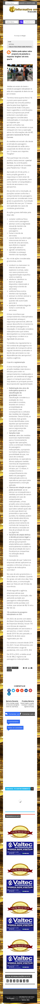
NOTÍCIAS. (11, 44)
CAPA (8, 667)
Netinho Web (25, 1000)
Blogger (24, 35)
